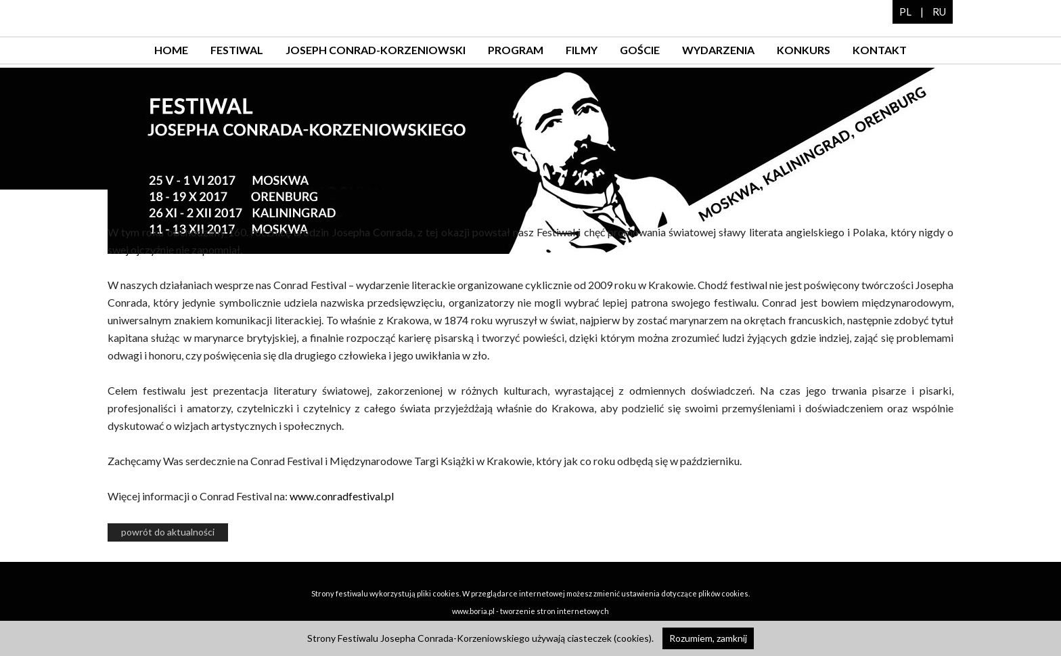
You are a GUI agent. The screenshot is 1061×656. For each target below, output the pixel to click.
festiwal (236, 49)
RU (939, 11)
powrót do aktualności (168, 532)
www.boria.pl (473, 611)
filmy (581, 49)
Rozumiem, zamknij (708, 638)
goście (640, 49)
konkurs (803, 49)
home (171, 49)
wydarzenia (718, 49)
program (515, 49)
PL (905, 11)
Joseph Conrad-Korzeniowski (376, 49)
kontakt (880, 49)
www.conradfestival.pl (342, 495)
